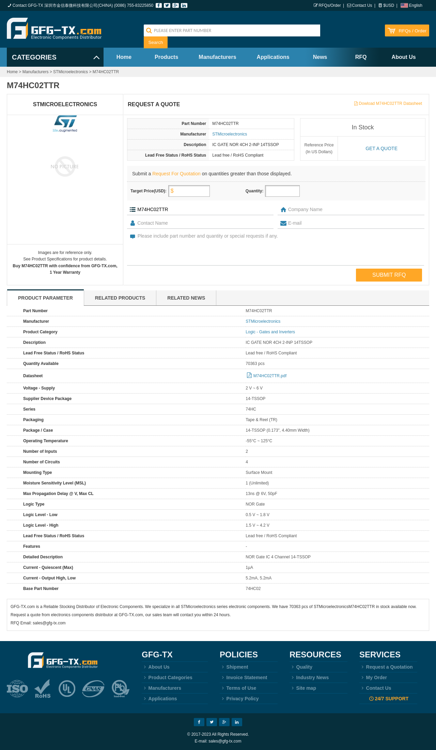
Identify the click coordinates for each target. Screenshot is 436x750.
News (320, 57)
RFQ (361, 57)
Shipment (234, 667)
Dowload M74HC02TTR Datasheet (390, 103)
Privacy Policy (239, 698)
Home (123, 57)
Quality (301, 667)
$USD (388, 5)
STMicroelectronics (70, 71)
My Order (373, 677)
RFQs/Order (329, 5)
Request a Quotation (386, 667)
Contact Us (362, 5)
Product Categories (167, 677)
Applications (273, 57)
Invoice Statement (243, 677)
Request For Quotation (176, 173)
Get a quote (381, 148)
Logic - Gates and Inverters (270, 332)
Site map (303, 688)
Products (166, 57)
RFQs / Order (412, 30)
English (415, 5)
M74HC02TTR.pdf (269, 375)
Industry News (309, 677)
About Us (404, 57)
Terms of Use (238, 688)
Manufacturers (217, 57)
